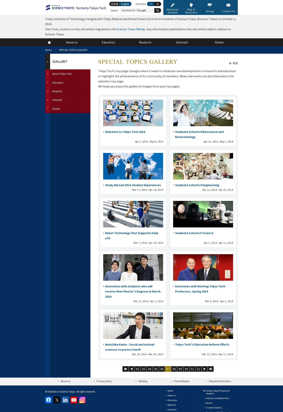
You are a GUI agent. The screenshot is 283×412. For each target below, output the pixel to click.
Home (48, 50)
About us (65, 381)
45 (155, 369)
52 (198, 369)
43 (143, 369)
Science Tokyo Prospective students (218, 392)
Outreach (172, 409)
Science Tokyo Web (129, 29)
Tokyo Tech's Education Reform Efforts (202, 344)
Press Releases (181, 381)
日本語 (114, 4)
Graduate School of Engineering (197, 185)
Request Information (220, 381)
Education (172, 400)
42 (137, 369)
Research (172, 404)
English (125, 4)
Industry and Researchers (217, 398)
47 (168, 369)
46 (162, 369)
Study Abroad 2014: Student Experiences (133, 185)
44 (149, 369)
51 (192, 369)
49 (180, 369)
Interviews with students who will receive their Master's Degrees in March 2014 (133, 291)
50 (186, 369)
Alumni (209, 402)
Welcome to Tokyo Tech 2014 (125, 132)
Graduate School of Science (194, 233)
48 (174, 369)
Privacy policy (104, 381)
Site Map (143, 381)
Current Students (214, 407)
